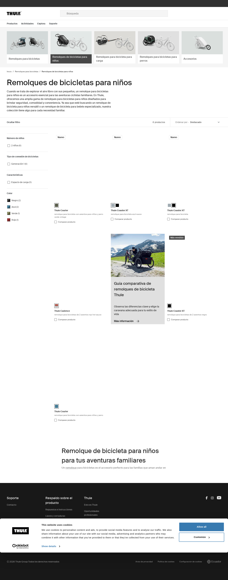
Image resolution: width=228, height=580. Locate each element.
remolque (71, 468)
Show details (48, 573)
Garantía (49, 522)
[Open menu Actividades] (29, 23)
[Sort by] (205, 122)
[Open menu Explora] (43, 23)
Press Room (90, 527)
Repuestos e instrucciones (58, 509)
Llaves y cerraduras (55, 515)
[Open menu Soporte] (55, 23)
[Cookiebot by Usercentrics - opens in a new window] (20, 573)
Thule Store (90, 540)
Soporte (49, 541)
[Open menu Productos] (14, 23)
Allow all (201, 554)
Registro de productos (56, 534)
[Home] (33, 13)
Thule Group (90, 534)
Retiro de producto (54, 528)
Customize (202, 564)
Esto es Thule (91, 504)
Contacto (11, 504)
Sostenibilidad (91, 521)
